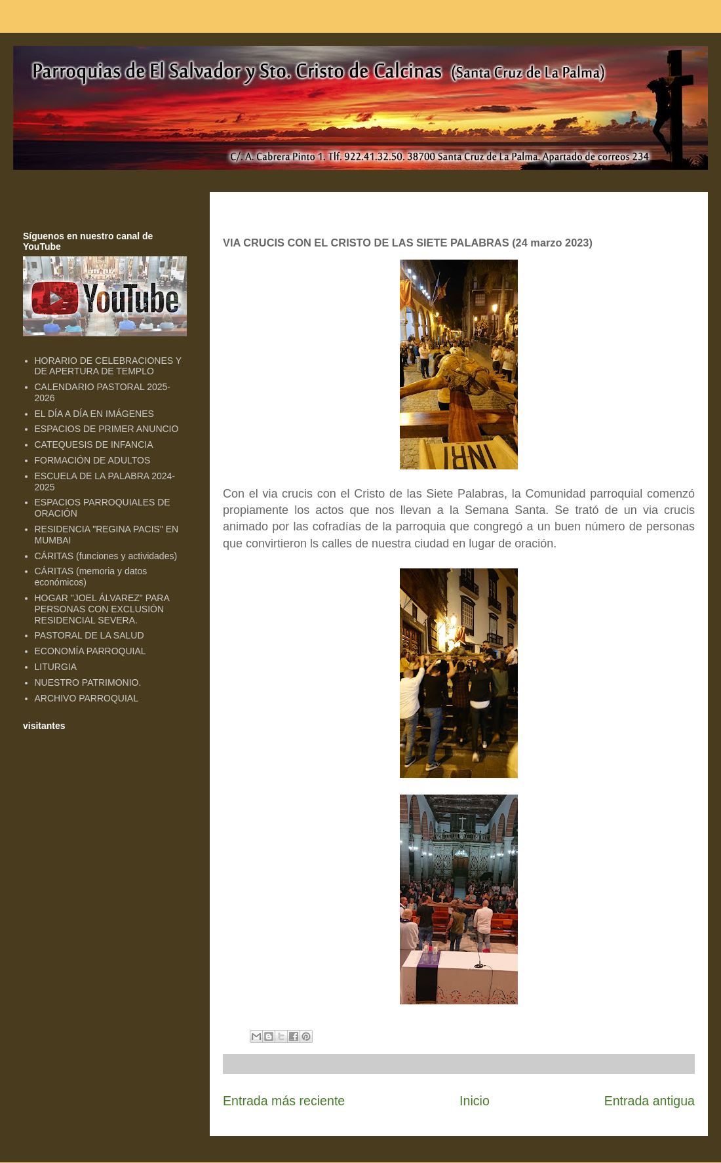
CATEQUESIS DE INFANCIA (94, 444)
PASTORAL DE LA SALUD (89, 635)
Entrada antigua (649, 1101)
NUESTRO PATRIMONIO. (88, 682)
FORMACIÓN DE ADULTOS (93, 460)
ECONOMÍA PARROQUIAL (90, 651)
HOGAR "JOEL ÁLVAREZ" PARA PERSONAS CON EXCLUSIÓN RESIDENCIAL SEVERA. (102, 609)
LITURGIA (56, 666)
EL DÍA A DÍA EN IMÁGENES (94, 413)
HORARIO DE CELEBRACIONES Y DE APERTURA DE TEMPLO (108, 366)
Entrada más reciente (284, 1101)
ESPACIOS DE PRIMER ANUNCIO (107, 429)
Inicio (474, 1101)
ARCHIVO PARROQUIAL (86, 698)
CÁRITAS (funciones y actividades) (106, 556)
